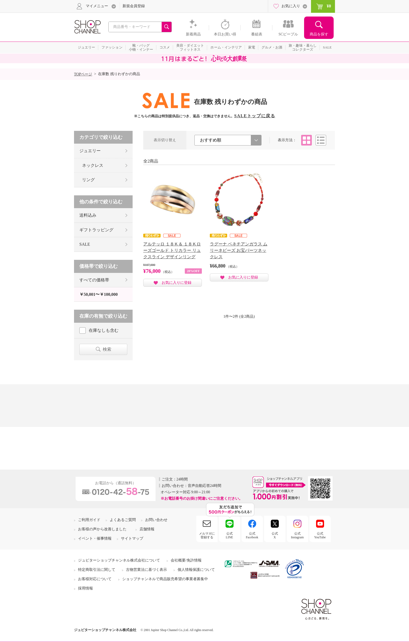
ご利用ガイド (89, 520)
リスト (321, 140)
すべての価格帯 (94, 280)
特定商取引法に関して (96, 570)
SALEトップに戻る (254, 116)
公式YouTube (320, 535)
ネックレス (92, 165)
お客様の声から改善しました (102, 529)
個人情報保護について (196, 570)
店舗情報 (147, 529)
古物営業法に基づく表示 (146, 570)
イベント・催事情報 (95, 538)
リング (88, 179)
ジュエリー (90, 150)
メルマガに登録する (207, 535)
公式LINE (229, 535)
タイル (306, 140)
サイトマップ (132, 538)
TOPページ (83, 74)
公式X (275, 535)
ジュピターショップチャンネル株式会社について (119, 560)
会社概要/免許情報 (186, 560)
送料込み (87, 215)
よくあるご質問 (123, 520)
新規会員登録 (133, 6)
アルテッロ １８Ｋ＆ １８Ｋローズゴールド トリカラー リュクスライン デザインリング (172, 250)
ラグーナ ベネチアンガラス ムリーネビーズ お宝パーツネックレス (238, 250)
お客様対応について (95, 579)
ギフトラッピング (96, 230)
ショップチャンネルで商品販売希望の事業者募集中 (165, 579)
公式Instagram (297, 535)
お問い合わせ (156, 520)
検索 (107, 349)
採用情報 (85, 588)
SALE (84, 244)
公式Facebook (252, 535)
